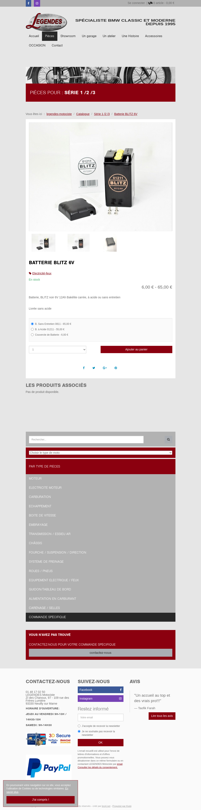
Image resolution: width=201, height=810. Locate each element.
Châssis (35, 543)
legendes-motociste (59, 114)
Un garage (89, 36)
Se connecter (136, 3)
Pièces (49, 36)
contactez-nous (100, 653)
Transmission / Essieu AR (49, 534)
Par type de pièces (44, 466)
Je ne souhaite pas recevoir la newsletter (96, 733)
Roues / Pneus (41, 571)
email (120, 764)
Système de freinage (46, 562)
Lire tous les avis (162, 716)
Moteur (35, 478)
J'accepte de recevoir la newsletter (99, 726)
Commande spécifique (47, 617)
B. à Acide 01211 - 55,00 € (47, 329)
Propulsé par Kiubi (121, 806)
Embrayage (38, 525)
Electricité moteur (45, 488)
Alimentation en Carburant (52, 599)
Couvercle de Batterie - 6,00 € (49, 334)
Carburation (40, 497)
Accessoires (153, 36)
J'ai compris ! (40, 799)
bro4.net (106, 806)
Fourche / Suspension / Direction (57, 552)
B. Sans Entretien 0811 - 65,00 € (51, 323)
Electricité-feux (42, 273)
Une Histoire (130, 36)
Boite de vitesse (42, 515)
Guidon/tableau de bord (50, 589)
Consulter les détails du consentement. (98, 767)
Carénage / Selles (44, 608)
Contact (57, 45)
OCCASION (37, 45)
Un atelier (109, 36)
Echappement (40, 506)
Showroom (68, 36)
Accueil (34, 36)
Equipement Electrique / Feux (54, 580)
